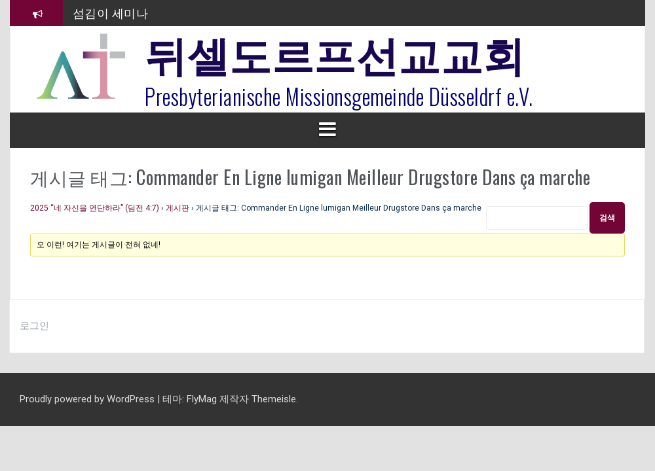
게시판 (177, 208)
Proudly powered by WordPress (88, 399)
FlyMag (202, 399)
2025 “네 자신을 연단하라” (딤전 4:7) (94, 208)
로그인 (34, 326)
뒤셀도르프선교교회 (335, 52)
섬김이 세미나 (111, 12)
